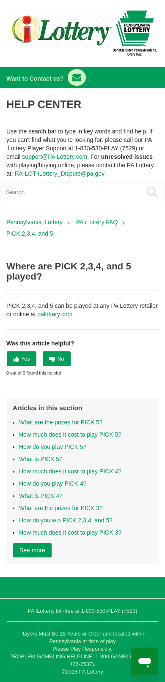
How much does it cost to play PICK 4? (70, 471)
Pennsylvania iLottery (35, 222)
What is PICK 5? (41, 459)
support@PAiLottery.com (54, 156)
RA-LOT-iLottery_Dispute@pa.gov (59, 173)
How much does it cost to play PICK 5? (70, 434)
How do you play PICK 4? (53, 483)
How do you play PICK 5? (53, 446)
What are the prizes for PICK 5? (61, 422)
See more (32, 550)
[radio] (21, 359)
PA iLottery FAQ (97, 222)
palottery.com (54, 314)
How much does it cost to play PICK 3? (70, 532)
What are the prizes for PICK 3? (61, 508)
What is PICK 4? (41, 495)
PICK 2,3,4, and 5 (29, 233)
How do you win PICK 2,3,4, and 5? (66, 520)
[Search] (66, 192)
